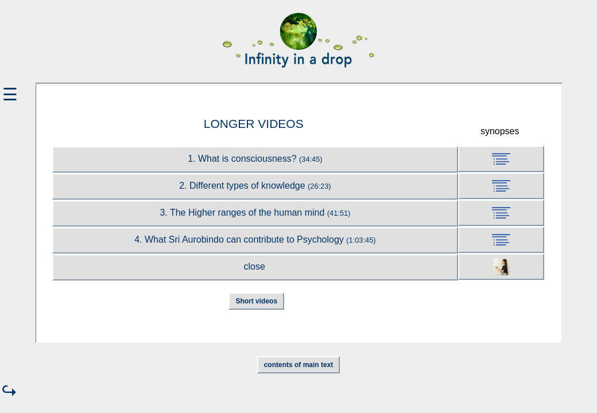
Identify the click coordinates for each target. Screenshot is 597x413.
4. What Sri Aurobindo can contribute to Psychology (254, 239)
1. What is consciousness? (255, 158)
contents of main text (299, 365)
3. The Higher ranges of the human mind (255, 212)
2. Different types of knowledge (255, 185)
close (254, 266)
